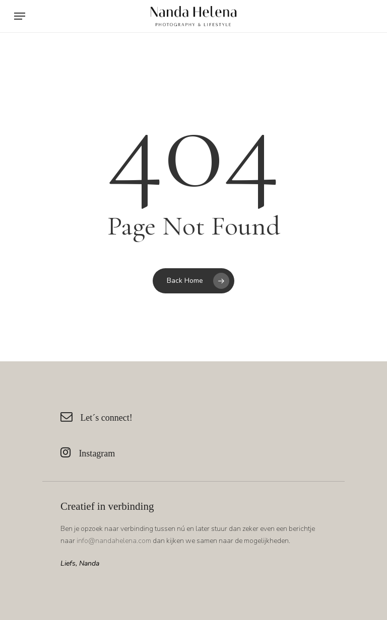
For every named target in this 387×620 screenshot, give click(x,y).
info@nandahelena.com (114, 541)
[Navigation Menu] (19, 16)
